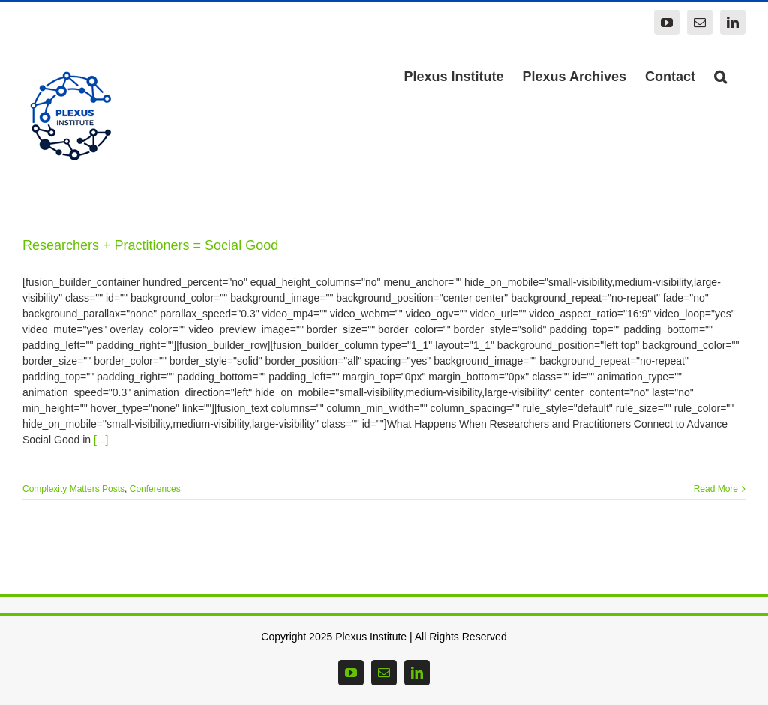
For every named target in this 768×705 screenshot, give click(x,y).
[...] (101, 440)
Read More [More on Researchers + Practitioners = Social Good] (716, 489)
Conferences (155, 489)
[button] (720, 75)
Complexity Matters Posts (73, 489)
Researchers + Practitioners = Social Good (150, 245)
